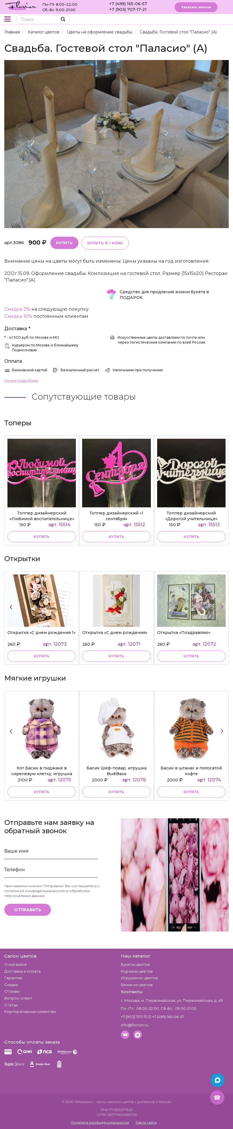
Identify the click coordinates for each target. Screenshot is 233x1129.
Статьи (11, 1005)
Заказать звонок (196, 7)
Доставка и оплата (22, 971)
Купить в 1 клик (105, 243)
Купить (64, 242)
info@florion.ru (134, 1025)
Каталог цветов (43, 32)
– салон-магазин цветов (114, 1102)
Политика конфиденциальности (100, 1122)
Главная (12, 32)
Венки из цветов (137, 984)
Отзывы (12, 991)
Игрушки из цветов (139, 978)
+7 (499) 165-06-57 (128, 3)
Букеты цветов (135, 964)
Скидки (11, 984)
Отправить (27, 909)
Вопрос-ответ (18, 998)
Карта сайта (146, 1122)
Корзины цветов (137, 971)
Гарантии (13, 978)
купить (42, 536)
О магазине (15, 964)
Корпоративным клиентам (30, 1011)
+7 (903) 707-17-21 (128, 9)
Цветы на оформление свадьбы (99, 32)
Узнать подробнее (21, 380)
